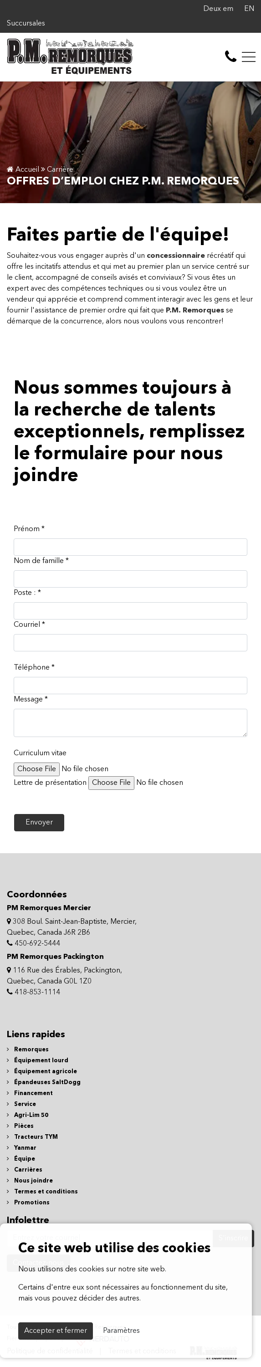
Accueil (23, 170)
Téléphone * (34, 667)
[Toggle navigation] (248, 57)
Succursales (26, 23)
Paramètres (121, 1331)
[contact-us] (230, 57)
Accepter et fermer (55, 1331)
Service (21, 1104)
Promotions (28, 1203)
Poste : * (27, 593)
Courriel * (29, 625)
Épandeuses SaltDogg (44, 1082)
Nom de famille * (41, 561)
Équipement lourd (37, 1061)
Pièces (20, 1126)
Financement (30, 1093)
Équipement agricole (42, 1072)
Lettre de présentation (50, 783)
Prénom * (29, 529)
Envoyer (39, 822)
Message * (31, 699)
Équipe (21, 1159)
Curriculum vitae (40, 753)
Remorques (28, 1050)
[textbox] (130, 723)
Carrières (24, 1170)
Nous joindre (30, 1181)
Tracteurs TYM (32, 1137)
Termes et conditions (42, 1192)
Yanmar (21, 1148)
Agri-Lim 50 (27, 1115)
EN (249, 9)
